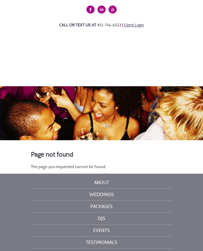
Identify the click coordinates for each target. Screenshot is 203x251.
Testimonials (101, 242)
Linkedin (102, 9)
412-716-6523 (109, 25)
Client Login (134, 25)
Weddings (102, 194)
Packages (101, 206)
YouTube (113, 9)
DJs (101, 218)
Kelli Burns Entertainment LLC (110, 56)
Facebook (91, 9)
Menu (101, 74)
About (101, 182)
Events (101, 230)
